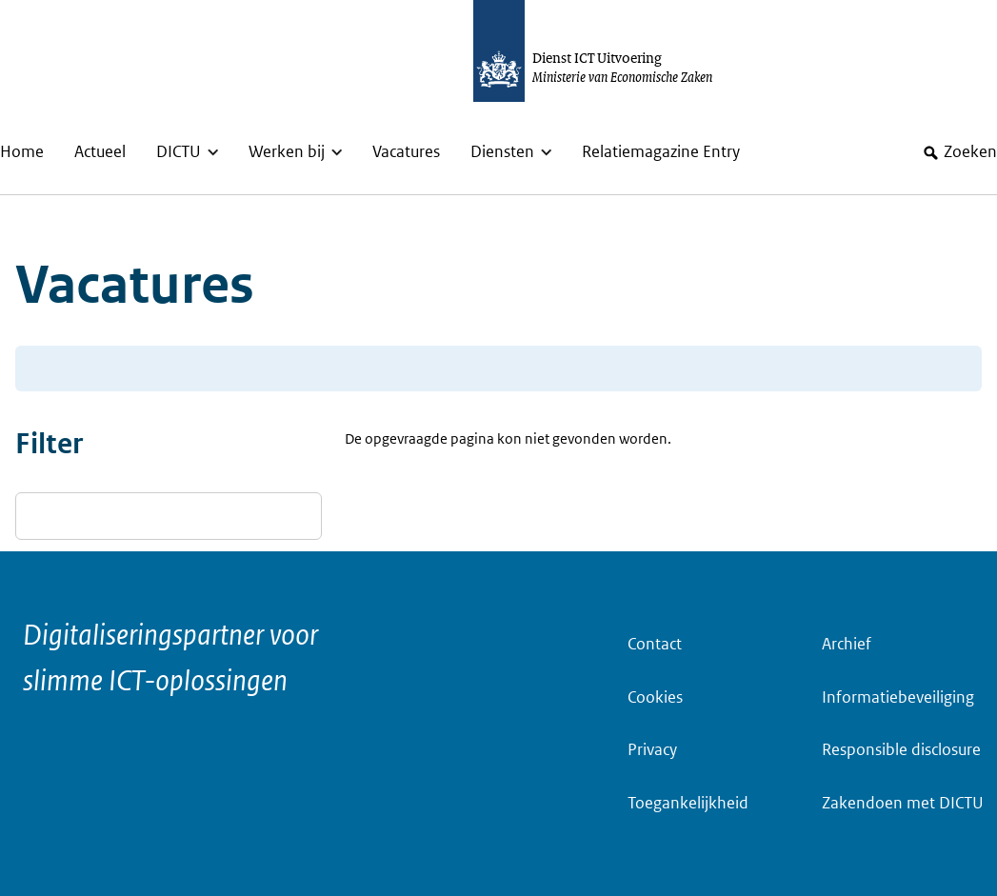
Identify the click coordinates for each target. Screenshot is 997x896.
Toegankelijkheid (688, 803)
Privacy (652, 750)
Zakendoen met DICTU (903, 803)
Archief (846, 644)
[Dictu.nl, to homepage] (612, 51)
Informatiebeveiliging (898, 697)
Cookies (655, 697)
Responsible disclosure (901, 750)
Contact (655, 644)
